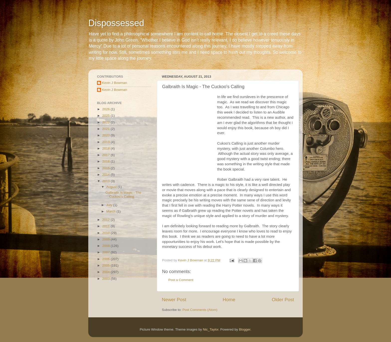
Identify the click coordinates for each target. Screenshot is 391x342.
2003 (106, 279)
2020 (106, 135)
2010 (106, 233)
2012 (106, 220)
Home (229, 299)
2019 (106, 142)
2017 (106, 155)
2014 (106, 174)
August (112, 187)
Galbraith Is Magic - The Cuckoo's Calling (123, 194)
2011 (106, 226)
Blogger (244, 329)
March (111, 211)
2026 (106, 109)
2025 (106, 115)
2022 (106, 122)
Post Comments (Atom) (200, 310)
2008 (106, 246)
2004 (106, 272)
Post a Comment (181, 280)
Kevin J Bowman (114, 83)
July (109, 205)
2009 (106, 239)
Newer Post (174, 299)
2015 (106, 168)
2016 (106, 161)
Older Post (283, 299)
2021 (106, 129)
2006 (106, 259)
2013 (106, 181)
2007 (106, 252)
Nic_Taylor (210, 329)
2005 (106, 265)
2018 (106, 148)
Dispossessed (116, 23)
